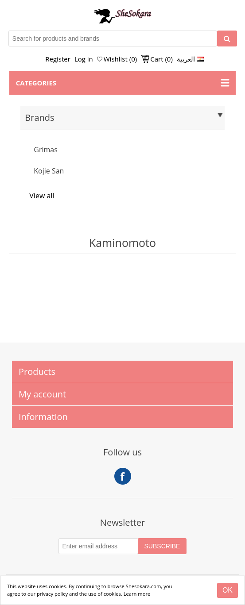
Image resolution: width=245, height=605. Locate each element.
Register (57, 58)
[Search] (227, 38)
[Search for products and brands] (112, 38)
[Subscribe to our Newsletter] (98, 546)
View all (41, 195)
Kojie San (49, 171)
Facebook (122, 476)
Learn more (137, 593)
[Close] (227, 590)
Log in (83, 58)
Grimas (46, 149)
